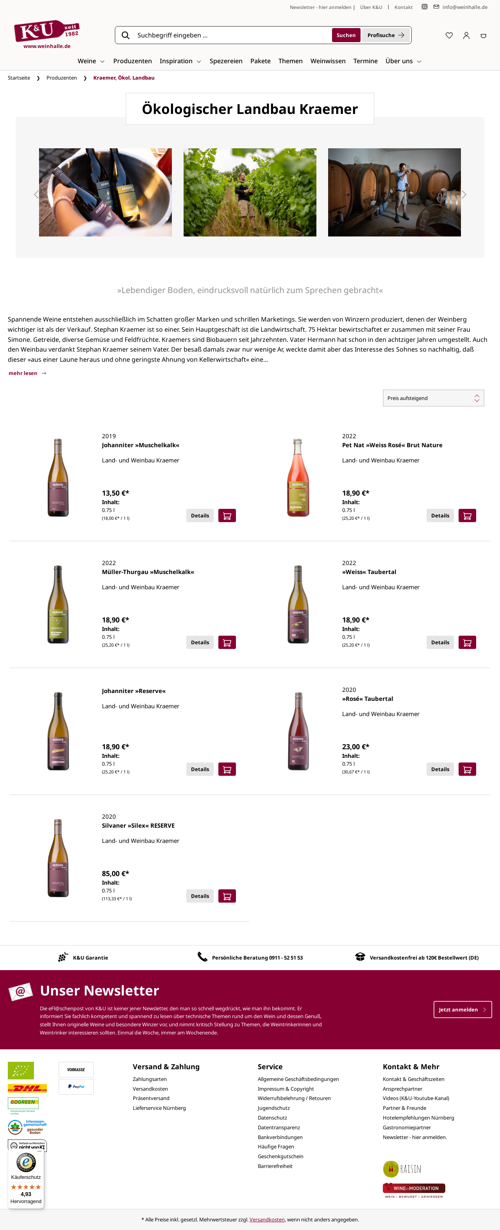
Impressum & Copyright (286, 1088)
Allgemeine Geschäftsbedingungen (298, 1078)
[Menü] (39, 1153)
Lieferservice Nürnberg (159, 1107)
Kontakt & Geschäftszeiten (414, 1078)
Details (200, 515)
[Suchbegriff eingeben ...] (232, 35)
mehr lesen (27, 373)
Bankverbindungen (280, 1137)
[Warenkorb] (483, 35)
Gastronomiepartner (407, 1127)
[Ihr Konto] (466, 35)
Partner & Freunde (404, 1107)
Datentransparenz (279, 1127)
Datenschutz (272, 1117)
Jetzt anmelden (463, 1009)
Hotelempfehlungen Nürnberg (418, 1117)
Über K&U (371, 7)
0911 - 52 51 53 (286, 957)
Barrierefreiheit (275, 1166)
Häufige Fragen (276, 1146)
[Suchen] (346, 35)
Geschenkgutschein (281, 1156)
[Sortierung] (433, 398)
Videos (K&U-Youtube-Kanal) (416, 1098)
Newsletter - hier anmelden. (415, 1137)
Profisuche (386, 35)
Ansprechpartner (402, 1088)
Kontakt (404, 7)
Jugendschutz (274, 1107)
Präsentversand (151, 1098)
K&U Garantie (90, 957)
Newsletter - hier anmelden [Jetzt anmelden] (321, 7)
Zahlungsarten (150, 1078)
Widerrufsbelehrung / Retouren (294, 1098)
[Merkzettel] (449, 35)
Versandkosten (150, 1088)
